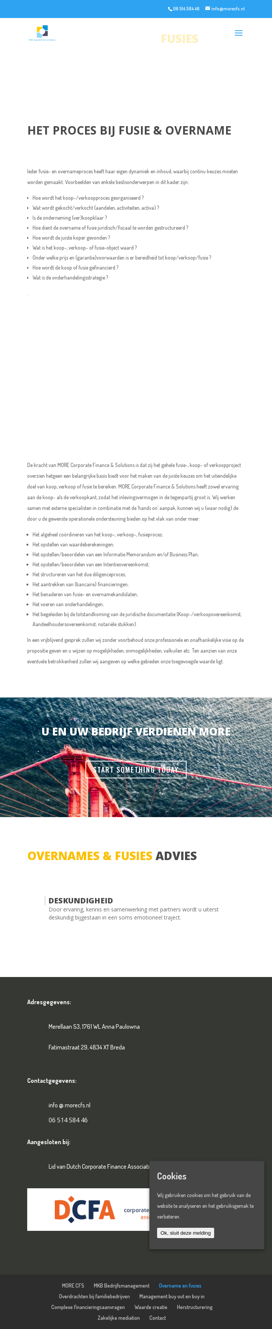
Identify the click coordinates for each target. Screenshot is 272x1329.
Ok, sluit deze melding (186, 1233)
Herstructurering (195, 1307)
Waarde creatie (150, 1307)
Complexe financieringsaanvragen (88, 1307)
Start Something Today (136, 770)
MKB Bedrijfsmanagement (121, 1285)
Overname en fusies (180, 1285)
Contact (157, 1317)
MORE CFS (73, 1285)
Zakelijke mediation (119, 1317)
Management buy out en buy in (172, 1296)
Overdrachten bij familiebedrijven (94, 1296)
